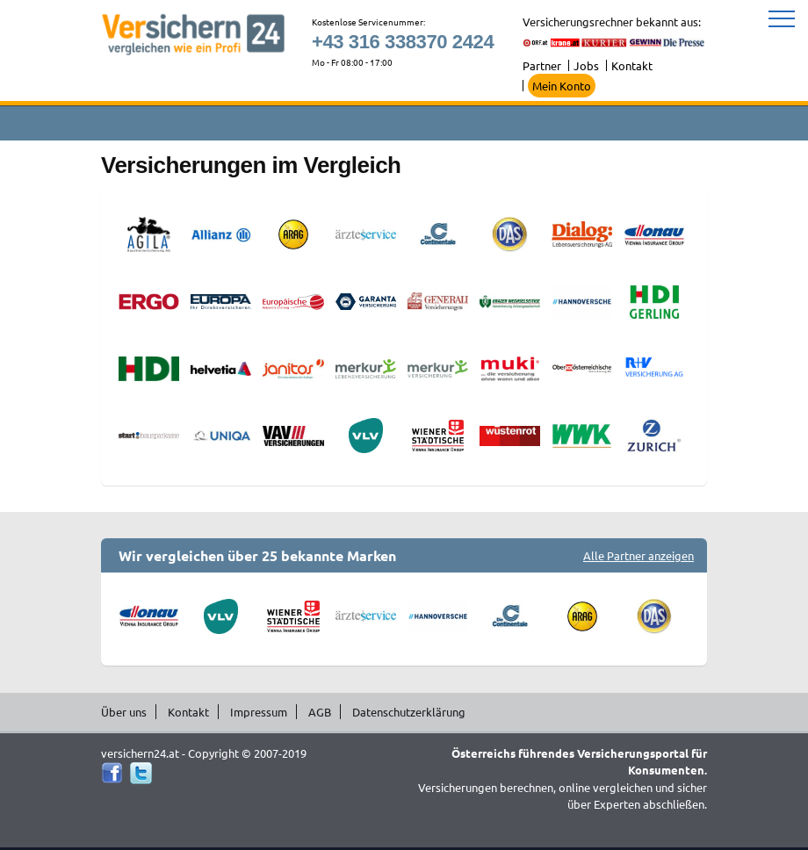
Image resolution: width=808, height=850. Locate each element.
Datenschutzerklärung (408, 711)
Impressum (258, 711)
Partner (542, 65)
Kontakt (632, 65)
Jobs (586, 65)
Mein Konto (561, 85)
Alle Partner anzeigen (638, 555)
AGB (319, 711)
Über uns (124, 711)
